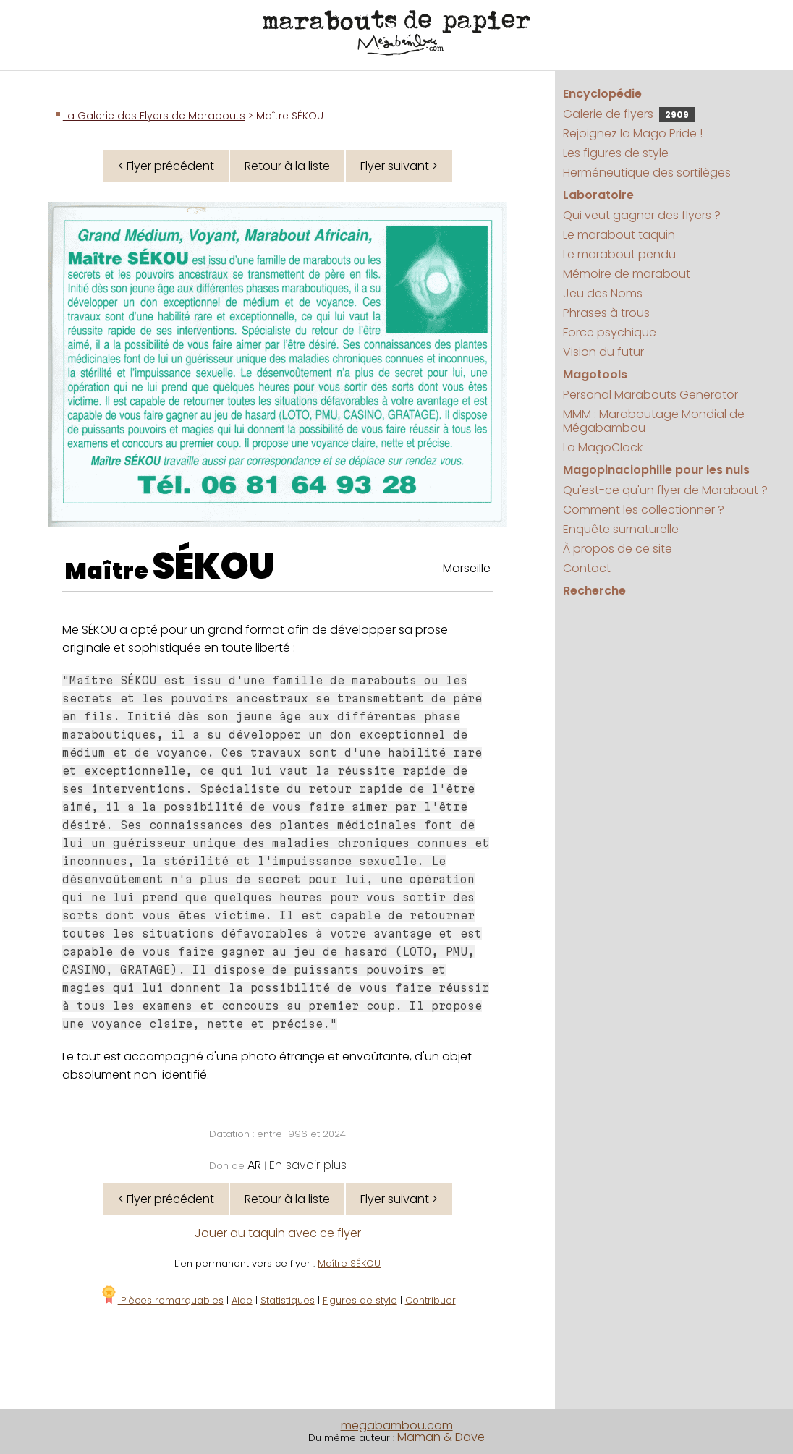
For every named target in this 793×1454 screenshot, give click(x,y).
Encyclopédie (602, 93)
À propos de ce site (617, 548)
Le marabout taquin (619, 234)
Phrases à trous (606, 313)
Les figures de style (616, 153)
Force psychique (609, 332)
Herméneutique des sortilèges (647, 172)
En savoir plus (308, 1165)
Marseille (467, 568)
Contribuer (430, 1300)
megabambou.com (397, 1425)
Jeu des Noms (603, 293)
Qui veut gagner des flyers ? (642, 215)
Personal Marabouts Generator (650, 394)
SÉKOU (213, 566)
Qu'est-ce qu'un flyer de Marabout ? (665, 490)
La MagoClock (603, 447)
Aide (242, 1300)
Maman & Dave (441, 1437)
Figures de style (360, 1300)
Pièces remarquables (162, 1300)
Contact (587, 568)
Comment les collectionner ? (643, 509)
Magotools (595, 374)
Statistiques (287, 1300)
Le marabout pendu (619, 254)
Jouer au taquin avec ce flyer (278, 1233)
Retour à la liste (287, 166)
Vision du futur (603, 352)
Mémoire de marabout (626, 273)
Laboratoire (598, 195)
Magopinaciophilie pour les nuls (656, 470)
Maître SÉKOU (349, 1263)
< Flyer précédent (166, 166)
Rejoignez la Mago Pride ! (633, 133)
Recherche (594, 590)
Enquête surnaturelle (621, 529)
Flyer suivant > (399, 166)
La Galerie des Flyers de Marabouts (154, 116)
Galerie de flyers (629, 114)
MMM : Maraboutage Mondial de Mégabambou (654, 421)
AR (254, 1165)
